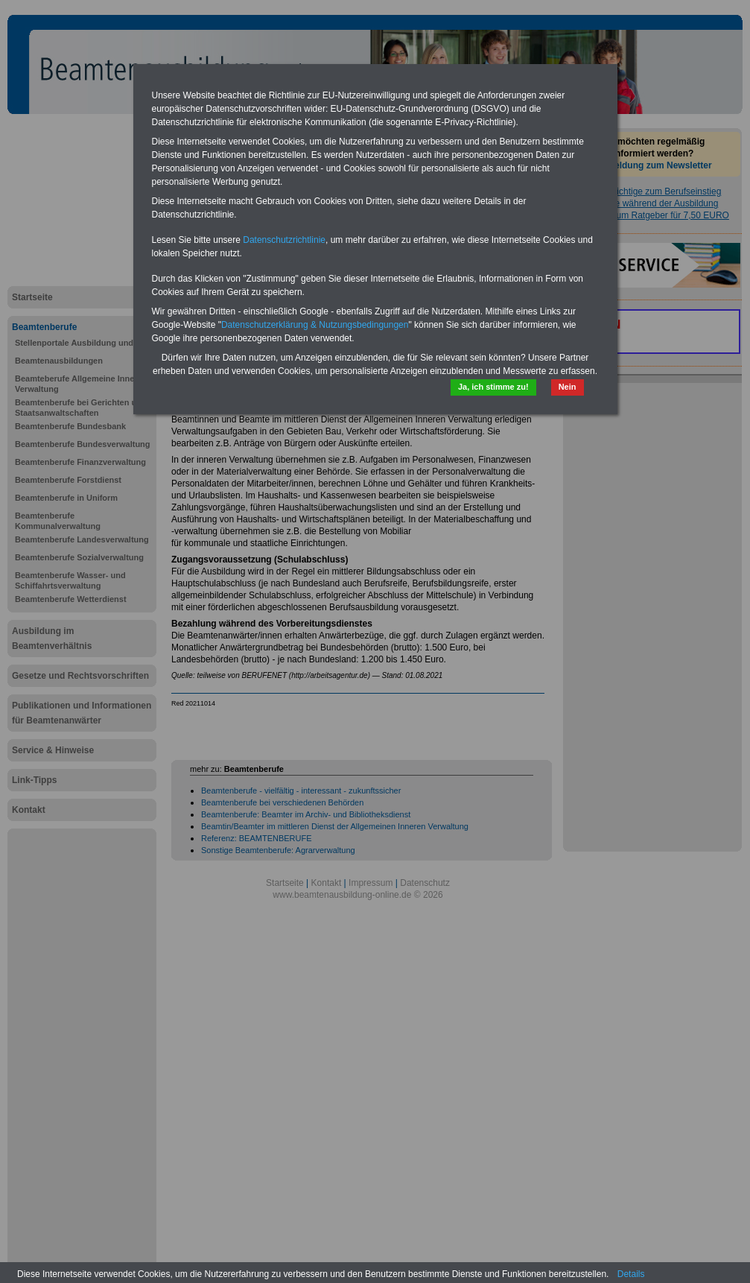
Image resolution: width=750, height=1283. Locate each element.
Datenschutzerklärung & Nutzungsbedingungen (315, 325)
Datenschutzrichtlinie (284, 240)
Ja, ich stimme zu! (493, 386)
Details (631, 1274)
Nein (567, 386)
